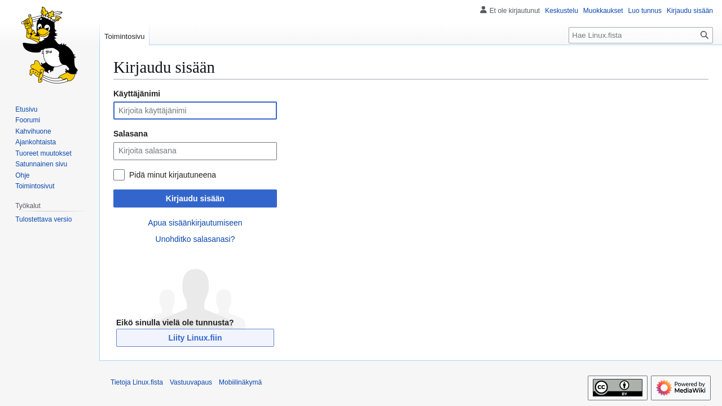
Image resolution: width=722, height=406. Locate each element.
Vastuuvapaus (191, 382)
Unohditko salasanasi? (195, 239)
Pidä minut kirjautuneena (172, 174)
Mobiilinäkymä (240, 382)
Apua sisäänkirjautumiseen (195, 222)
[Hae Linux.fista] (641, 35)
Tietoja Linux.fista (137, 382)
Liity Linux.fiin (195, 337)
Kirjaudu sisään (195, 198)
